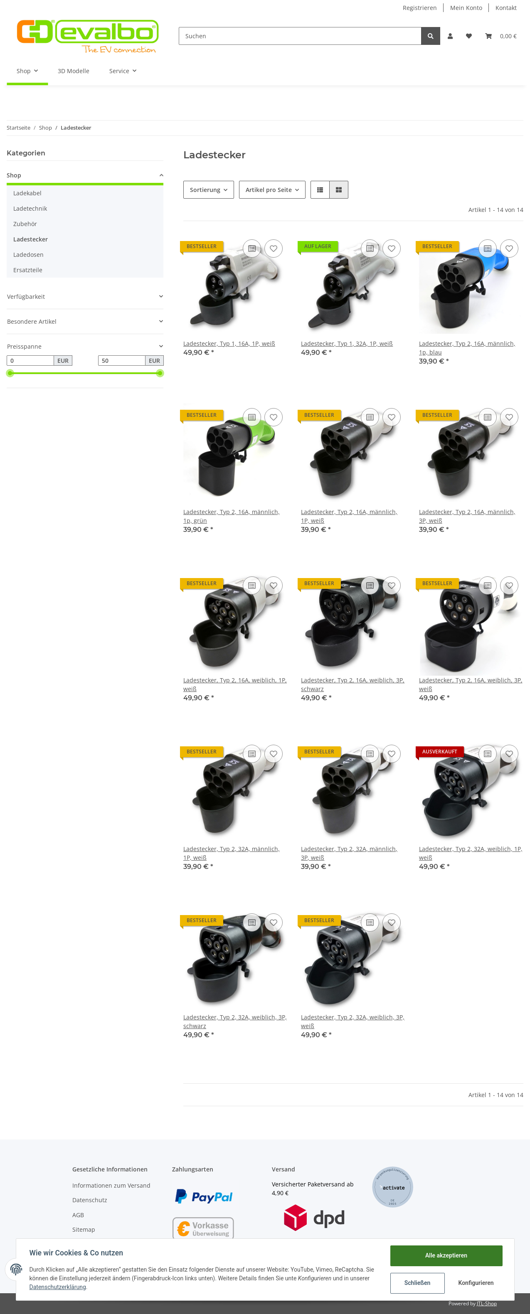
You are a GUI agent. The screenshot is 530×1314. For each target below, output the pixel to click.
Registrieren (420, 8)
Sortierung (205, 190)
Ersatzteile (27, 270)
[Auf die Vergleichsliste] (252, 248)
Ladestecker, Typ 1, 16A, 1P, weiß (229, 343)
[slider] (10, 374)
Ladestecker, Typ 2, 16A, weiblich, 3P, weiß (471, 684)
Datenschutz (89, 1200)
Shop (14, 175)
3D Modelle (73, 71)
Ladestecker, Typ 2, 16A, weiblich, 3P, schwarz (352, 684)
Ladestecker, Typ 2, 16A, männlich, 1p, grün (231, 516)
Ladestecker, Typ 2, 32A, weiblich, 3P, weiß (352, 1021)
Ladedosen (28, 254)
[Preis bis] (121, 360)
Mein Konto (466, 8)
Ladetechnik (30, 208)
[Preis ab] (30, 360)
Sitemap (83, 1229)
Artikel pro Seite (269, 190)
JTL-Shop (487, 1303)
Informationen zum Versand (111, 1185)
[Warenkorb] (500, 36)
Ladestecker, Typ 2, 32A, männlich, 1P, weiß (231, 853)
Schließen (417, 1283)
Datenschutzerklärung (58, 1287)
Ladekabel (27, 193)
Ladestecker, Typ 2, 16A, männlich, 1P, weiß (349, 516)
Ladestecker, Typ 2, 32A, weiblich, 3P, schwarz (235, 1021)
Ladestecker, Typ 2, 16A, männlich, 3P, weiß (467, 516)
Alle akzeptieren (446, 1255)
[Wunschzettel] (468, 36)
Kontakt (506, 8)
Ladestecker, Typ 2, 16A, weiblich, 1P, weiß (235, 684)
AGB (78, 1215)
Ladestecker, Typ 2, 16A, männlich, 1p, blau (467, 348)
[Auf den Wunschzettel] (273, 248)
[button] (450, 36)
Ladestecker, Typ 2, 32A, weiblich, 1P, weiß (471, 853)
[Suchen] (300, 36)
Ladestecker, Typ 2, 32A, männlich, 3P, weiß (349, 853)
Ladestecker (30, 239)
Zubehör (25, 224)
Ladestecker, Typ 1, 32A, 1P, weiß (347, 343)
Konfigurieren (476, 1283)
